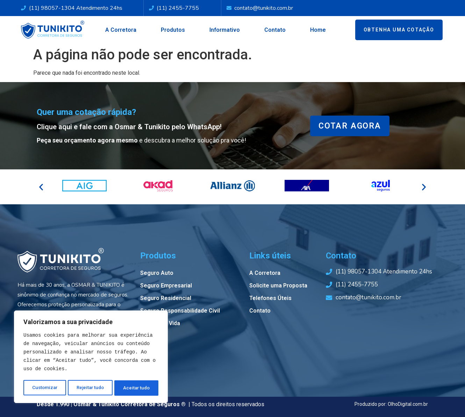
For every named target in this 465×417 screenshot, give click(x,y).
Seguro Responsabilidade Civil (180, 310)
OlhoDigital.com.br (408, 404)
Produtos (173, 30)
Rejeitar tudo (90, 388)
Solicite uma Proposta (278, 285)
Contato (275, 30)
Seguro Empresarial (166, 285)
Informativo (224, 30)
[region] (91, 357)
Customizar (44, 388)
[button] (41, 187)
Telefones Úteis (270, 298)
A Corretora (120, 30)
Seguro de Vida (160, 323)
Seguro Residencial (165, 298)
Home (318, 30)
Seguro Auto (156, 273)
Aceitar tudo (137, 388)
